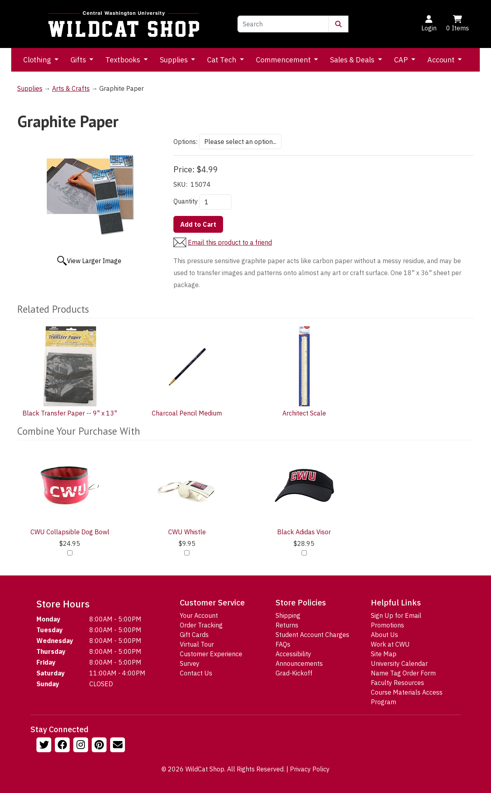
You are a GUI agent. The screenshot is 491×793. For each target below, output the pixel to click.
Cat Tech (222, 59)
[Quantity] (215, 202)
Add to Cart (198, 224)
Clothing (37, 59)
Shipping (288, 615)
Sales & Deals (353, 59)
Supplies (174, 59)
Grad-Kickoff (294, 673)
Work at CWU (390, 644)
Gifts (79, 59)
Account (441, 59)
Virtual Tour (197, 644)
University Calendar (399, 663)
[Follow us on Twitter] (44, 746)
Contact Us (196, 673)
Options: (185, 142)
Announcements (299, 663)
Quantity (185, 201)
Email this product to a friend (230, 242)
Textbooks (123, 59)
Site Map (383, 654)
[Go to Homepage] (123, 24)
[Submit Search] (338, 24)
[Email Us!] (118, 746)
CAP (401, 59)
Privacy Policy (310, 769)
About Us (384, 635)
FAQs (283, 644)
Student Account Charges (312, 635)
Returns (287, 625)
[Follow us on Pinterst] (100, 746)
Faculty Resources (397, 683)
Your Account (199, 615)
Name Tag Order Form (403, 673)
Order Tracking (201, 625)
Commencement (284, 59)
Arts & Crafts (71, 88)
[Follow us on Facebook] (63, 746)
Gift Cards (194, 635)
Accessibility (293, 654)
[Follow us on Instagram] (81, 746)
